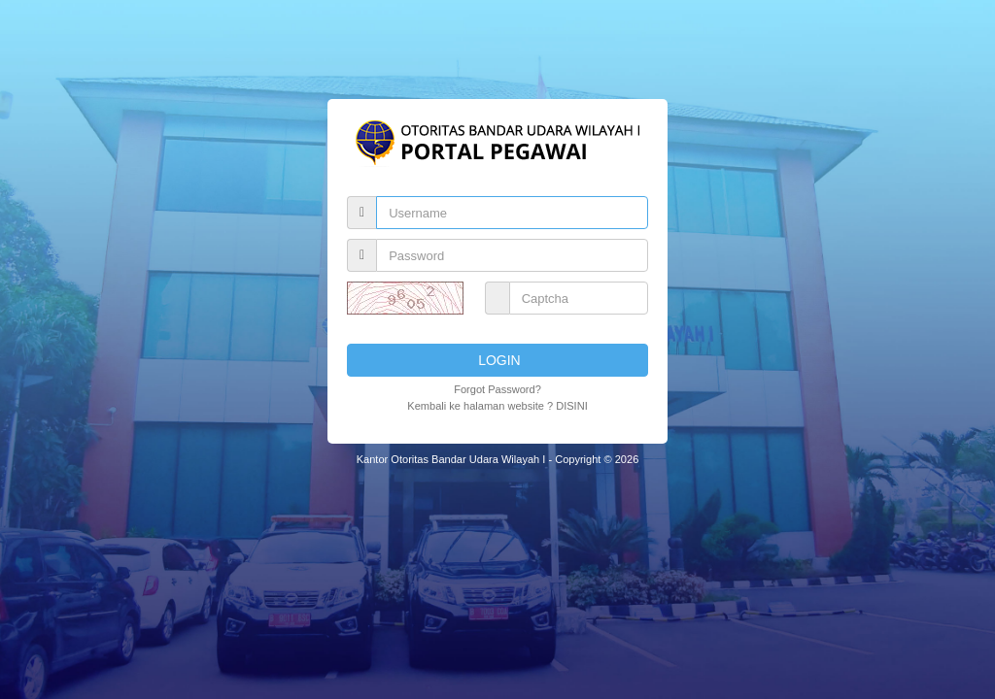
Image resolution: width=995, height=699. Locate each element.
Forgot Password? (497, 389)
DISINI (572, 406)
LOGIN (497, 360)
